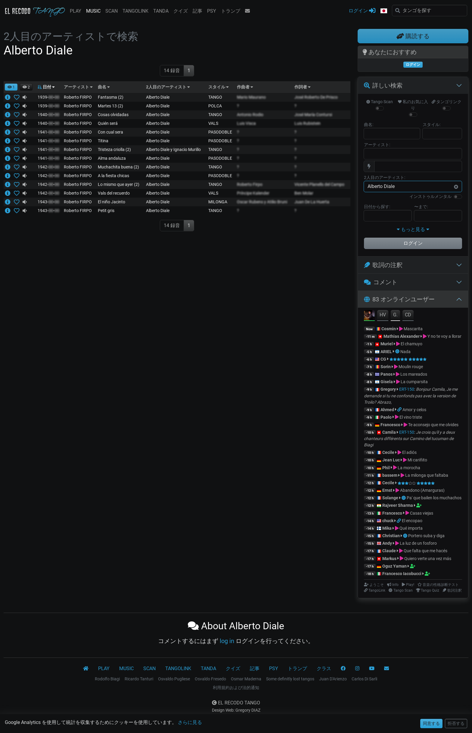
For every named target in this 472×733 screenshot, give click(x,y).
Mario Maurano (251, 97)
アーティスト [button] (78, 87)
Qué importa (411, 528)
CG (383, 359)
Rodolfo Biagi (107, 678)
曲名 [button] (104, 87)
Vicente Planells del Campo (319, 184)
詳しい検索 (383, 85)
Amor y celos (414, 409)
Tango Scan (379, 101)
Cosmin (388, 328)
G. (395, 315)
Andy (387, 543)
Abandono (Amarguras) (422, 490)
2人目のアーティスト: (384, 177)
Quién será (108, 123)
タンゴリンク (446, 101)
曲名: (368, 124)
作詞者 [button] (302, 87)
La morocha (409, 467)
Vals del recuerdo (114, 193)
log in (227, 641)
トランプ (230, 11)
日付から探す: (377, 206)
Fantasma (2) (110, 97)
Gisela (386, 381)
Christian (391, 535)
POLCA (215, 105)
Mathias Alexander (402, 336)
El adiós (409, 452)
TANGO (215, 97)
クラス (324, 668)
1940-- (48, 114)
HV (383, 315)
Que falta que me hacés (425, 550)
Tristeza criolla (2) (114, 149)
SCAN (111, 11)
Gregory (388, 389)
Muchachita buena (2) (118, 167)
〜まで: (421, 206)
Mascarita (413, 328)
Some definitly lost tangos (290, 678)
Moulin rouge (411, 366)
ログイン (362, 10)
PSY (211, 11)
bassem (389, 475)
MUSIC (93, 11)
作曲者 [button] (245, 87)
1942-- (48, 167)
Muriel (386, 343)
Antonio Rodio (250, 114)
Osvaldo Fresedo (210, 678)
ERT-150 (406, 389)
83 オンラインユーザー (399, 299)
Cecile (388, 452)
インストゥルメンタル (430, 196)
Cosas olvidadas (113, 114)
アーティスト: (377, 144)
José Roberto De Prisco (316, 97)
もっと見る (413, 229)
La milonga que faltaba (426, 475)
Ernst (387, 490)
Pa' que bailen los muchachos (434, 497)
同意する (431, 723)
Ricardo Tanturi (139, 678)
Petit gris (106, 210)
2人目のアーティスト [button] (168, 87)
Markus (389, 558)
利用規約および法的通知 (236, 687)
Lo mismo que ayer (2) (118, 184)
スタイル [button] (218, 87)
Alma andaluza (112, 158)
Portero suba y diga (426, 535)
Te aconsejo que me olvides (433, 424)
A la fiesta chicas (113, 175)
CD (408, 315)
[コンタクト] (386, 669)
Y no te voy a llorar (444, 336)
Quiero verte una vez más (427, 558)
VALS (213, 123)
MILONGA (217, 201)
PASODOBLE (220, 132)
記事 (197, 11)
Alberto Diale (157, 97)
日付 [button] (46, 87)
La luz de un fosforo (418, 543)
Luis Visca (246, 123)
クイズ (180, 11)
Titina (103, 140)
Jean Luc (391, 459)
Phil (386, 467)
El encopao (412, 520)
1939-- (48, 97)
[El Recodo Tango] (85, 669)
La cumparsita (414, 381)
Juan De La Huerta (311, 201)
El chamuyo (411, 343)
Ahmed (387, 409)
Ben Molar (303, 193)
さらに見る (190, 722)
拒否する (456, 723)
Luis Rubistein (307, 123)
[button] (383, 11)
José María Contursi (313, 114)
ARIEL (386, 351)
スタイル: (431, 124)
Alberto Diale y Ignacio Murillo (173, 149)
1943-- (48, 201)
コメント (380, 282)
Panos (386, 374)
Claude (389, 550)
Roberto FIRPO (78, 97)
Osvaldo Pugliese (174, 678)
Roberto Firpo (249, 184)
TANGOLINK (135, 11)
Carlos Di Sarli (364, 678)
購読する (413, 36)
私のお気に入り (413, 104)
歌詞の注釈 (383, 265)
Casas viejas (421, 513)
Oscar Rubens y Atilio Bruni (262, 201)
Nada (405, 351)
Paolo (386, 417)
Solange (390, 497)
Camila (389, 432)
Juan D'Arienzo (333, 678)
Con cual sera (110, 132)
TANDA (161, 11)
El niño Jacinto (111, 201)
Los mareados (413, 374)
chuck (387, 520)
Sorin (385, 366)
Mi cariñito (417, 459)
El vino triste (410, 417)
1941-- (48, 132)
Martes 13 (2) (110, 105)
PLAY (75, 11)
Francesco (390, 424)
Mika (387, 528)
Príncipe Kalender (253, 193)
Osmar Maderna (246, 678)
